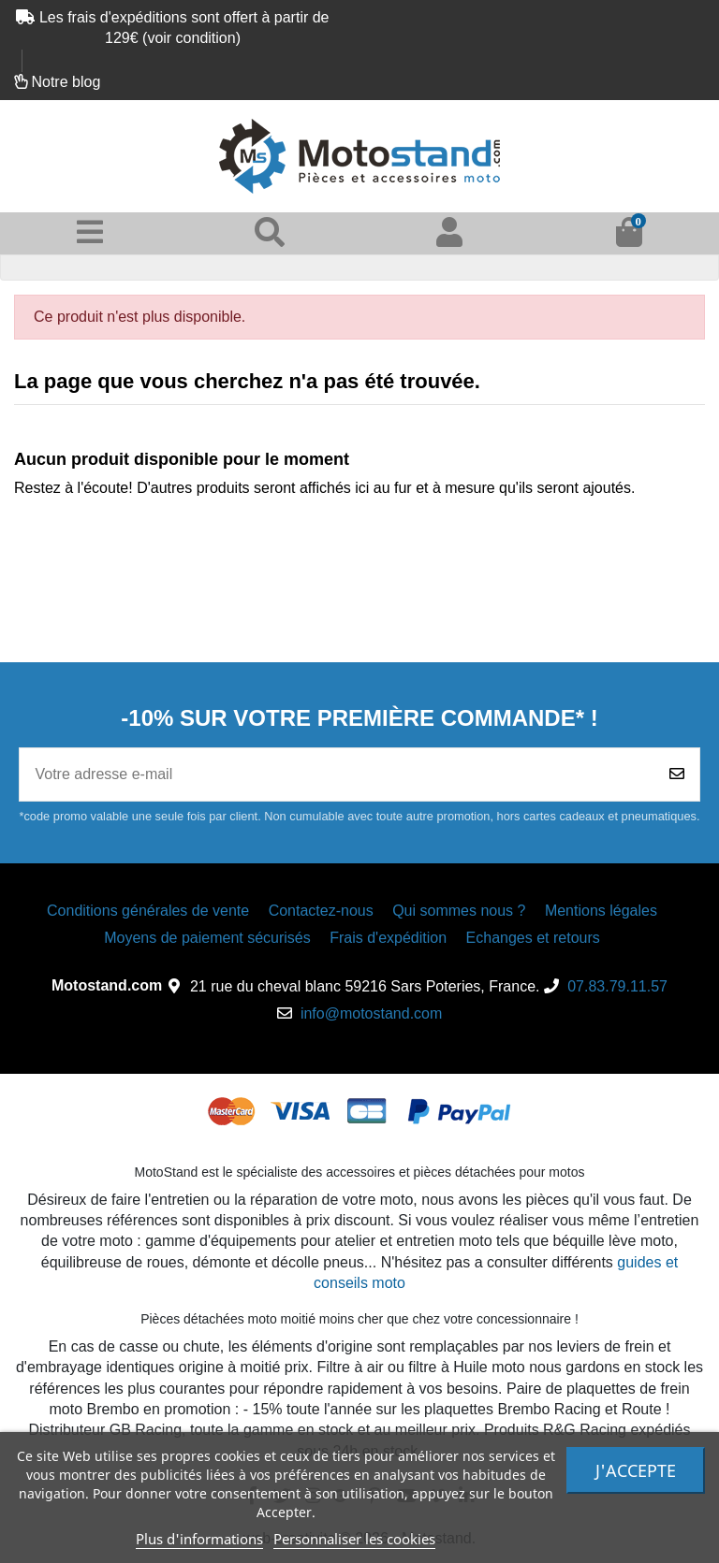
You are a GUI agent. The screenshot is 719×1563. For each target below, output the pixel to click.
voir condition (191, 38)
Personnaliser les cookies (354, 1538)
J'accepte (635, 1470)
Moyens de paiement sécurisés (207, 938)
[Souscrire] (676, 774)
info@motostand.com (371, 1013)
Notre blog (65, 82)
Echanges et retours (533, 938)
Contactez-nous (321, 911)
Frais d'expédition (388, 938)
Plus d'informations (199, 1538)
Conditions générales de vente (148, 911)
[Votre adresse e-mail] (336, 774)
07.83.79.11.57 (617, 986)
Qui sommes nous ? (458, 911)
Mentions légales (601, 911)
